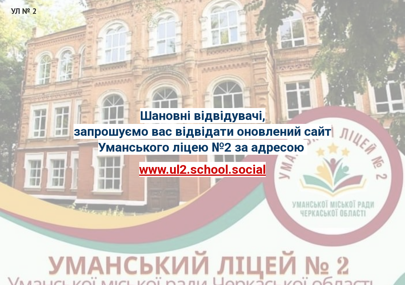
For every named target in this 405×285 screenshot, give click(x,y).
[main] (203, 142)
